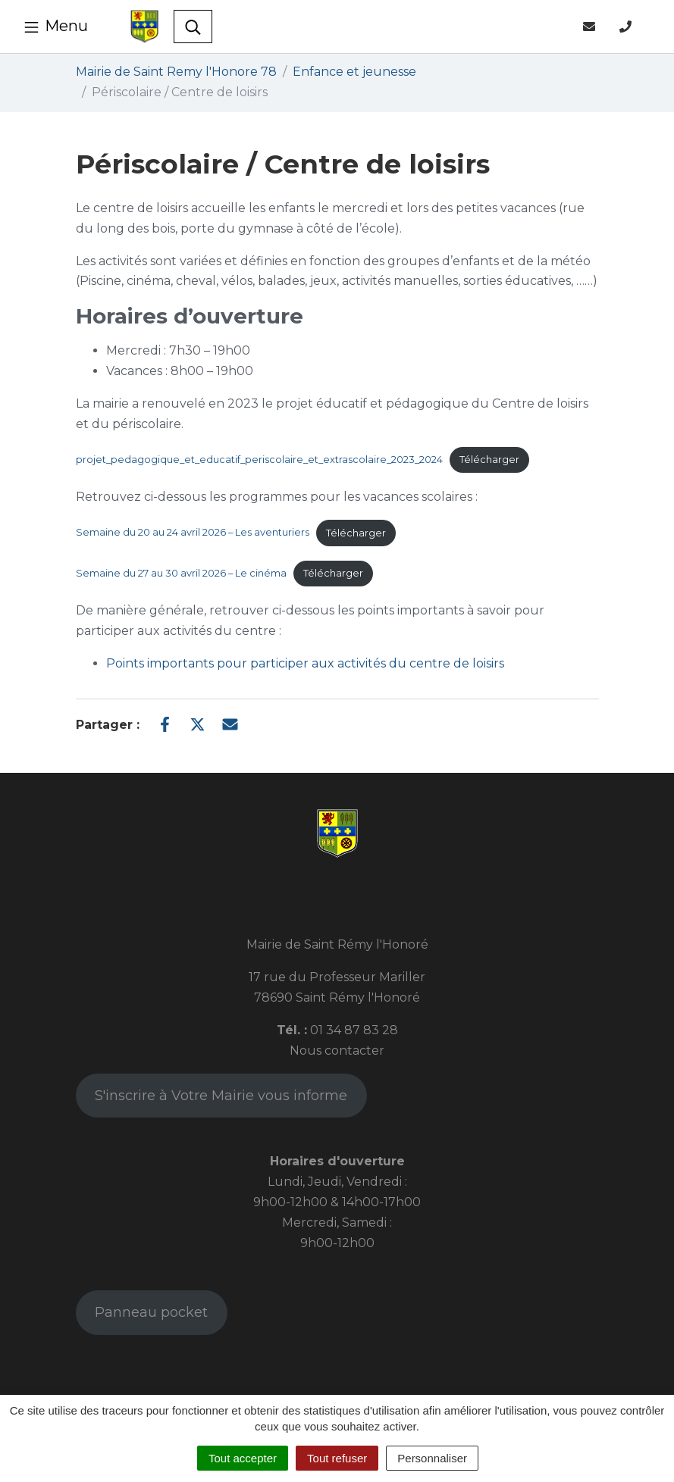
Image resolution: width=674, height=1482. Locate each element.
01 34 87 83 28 (354, 1030)
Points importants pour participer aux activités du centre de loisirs (305, 663)
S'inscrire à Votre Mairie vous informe (221, 1095)
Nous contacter (337, 1050)
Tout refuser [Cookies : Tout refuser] (337, 1458)
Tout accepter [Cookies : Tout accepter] (242, 1458)
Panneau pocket (151, 1312)
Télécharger (489, 459)
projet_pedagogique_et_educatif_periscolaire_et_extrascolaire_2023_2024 (259, 459)
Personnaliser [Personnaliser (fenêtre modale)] (432, 1458)
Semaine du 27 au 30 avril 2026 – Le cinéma (181, 573)
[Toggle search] (193, 26)
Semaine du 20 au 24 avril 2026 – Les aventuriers (192, 533)
